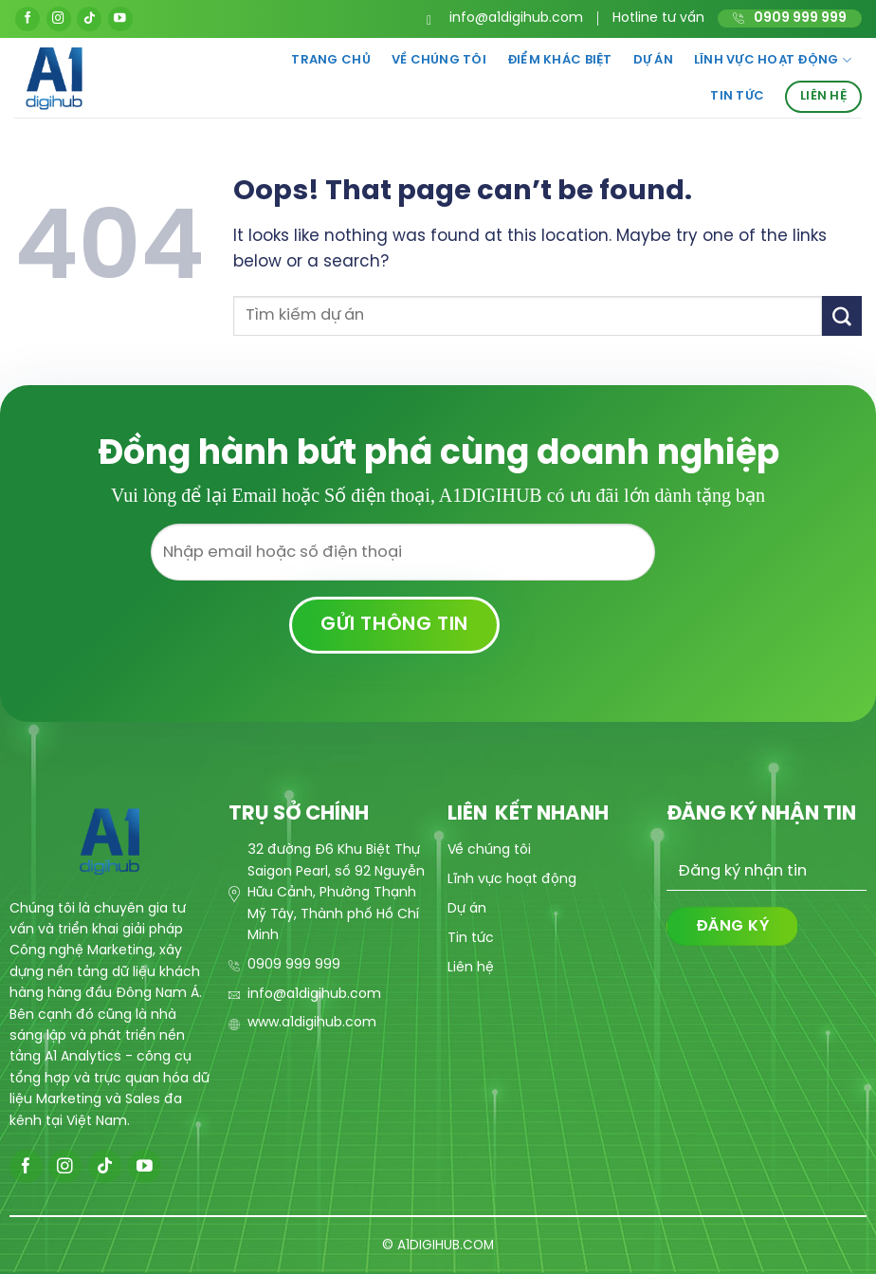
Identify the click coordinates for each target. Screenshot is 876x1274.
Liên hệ (823, 96)
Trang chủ (330, 60)
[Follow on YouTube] (120, 19)
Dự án (653, 60)
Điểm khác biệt (559, 60)
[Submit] (842, 315)
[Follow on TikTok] (89, 19)
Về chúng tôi (439, 60)
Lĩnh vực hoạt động (772, 60)
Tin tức (737, 96)
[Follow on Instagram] (58, 19)
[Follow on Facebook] (27, 19)
